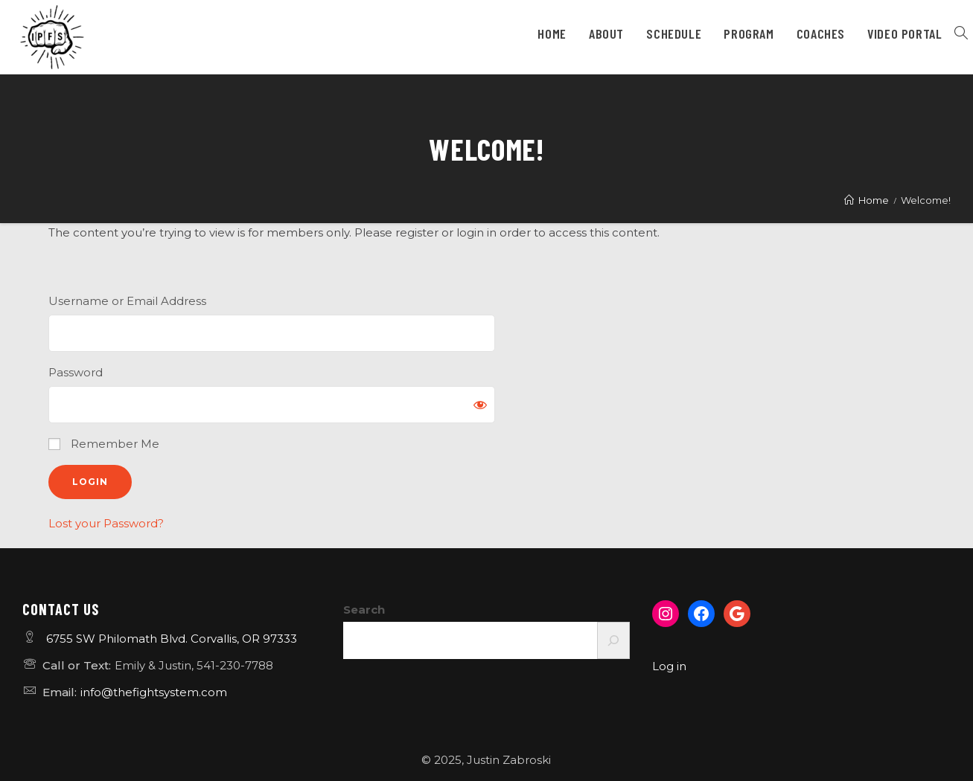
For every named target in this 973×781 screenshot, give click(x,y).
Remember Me (103, 444)
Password (75, 372)
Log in (669, 666)
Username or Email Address (127, 301)
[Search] (614, 640)
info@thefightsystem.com (153, 692)
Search (364, 609)
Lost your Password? (106, 523)
